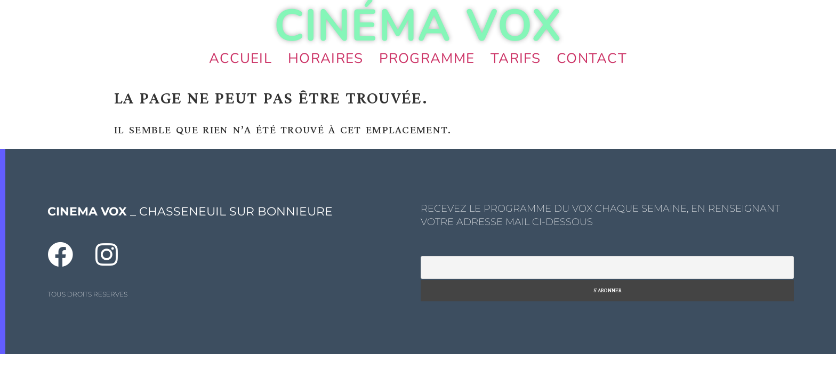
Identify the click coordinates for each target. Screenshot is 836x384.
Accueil (240, 58)
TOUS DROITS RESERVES (87, 294)
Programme (427, 58)
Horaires (325, 58)
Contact (592, 58)
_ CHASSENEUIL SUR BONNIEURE (190, 211)
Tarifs (516, 58)
